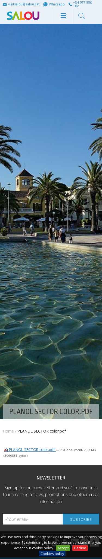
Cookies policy (52, 553)
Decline (80, 547)
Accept (63, 547)
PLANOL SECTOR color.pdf (30, 449)
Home (8, 431)
